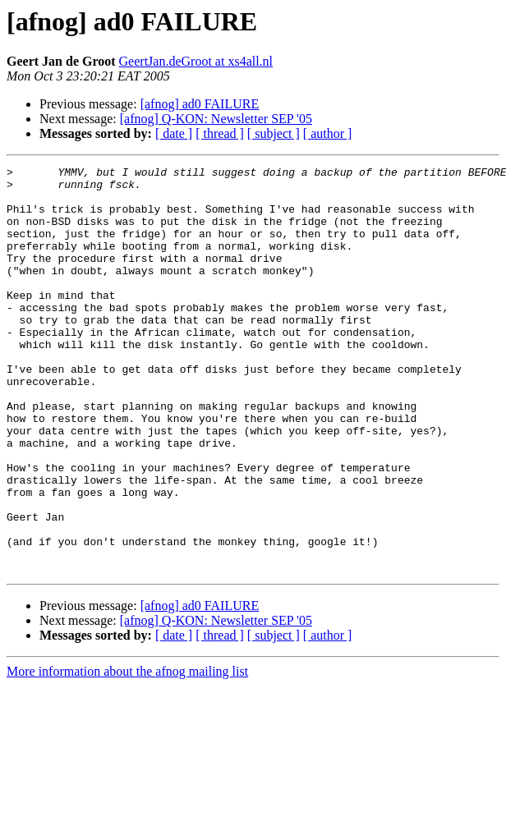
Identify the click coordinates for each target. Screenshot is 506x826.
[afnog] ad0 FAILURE (200, 104)
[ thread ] (220, 133)
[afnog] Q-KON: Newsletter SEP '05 (216, 119)
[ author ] (327, 133)
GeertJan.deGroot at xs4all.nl (196, 61)
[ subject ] (273, 133)
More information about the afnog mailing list (127, 752)
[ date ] (173, 133)
